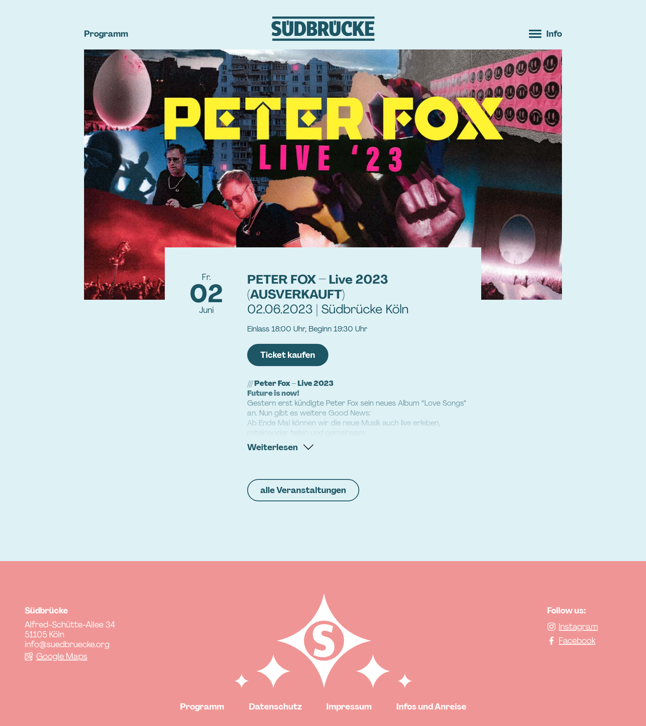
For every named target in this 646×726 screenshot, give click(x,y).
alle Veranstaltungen (303, 490)
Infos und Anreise (431, 706)
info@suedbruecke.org (67, 644)
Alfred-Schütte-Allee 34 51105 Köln (70, 629)
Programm (106, 33)
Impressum (349, 706)
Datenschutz (275, 706)
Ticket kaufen (287, 355)
